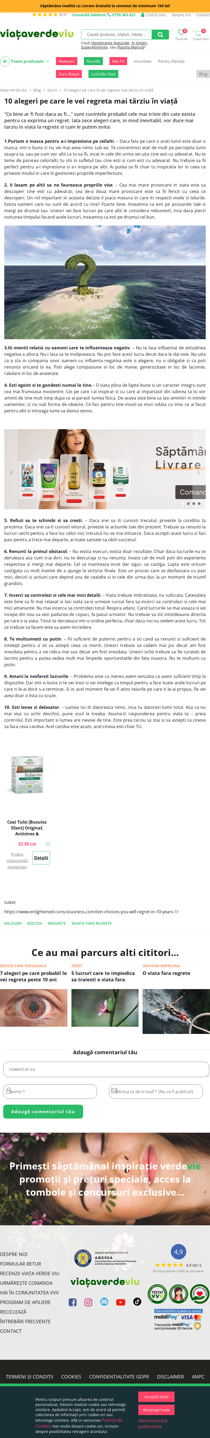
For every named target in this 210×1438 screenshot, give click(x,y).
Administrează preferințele (152, 1423)
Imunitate (142, 61)
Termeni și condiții (29, 1379)
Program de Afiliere (25, 1304)
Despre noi (181, 14)
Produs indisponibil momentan (17, 861)
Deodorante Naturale (110, 42)
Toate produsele (24, 61)
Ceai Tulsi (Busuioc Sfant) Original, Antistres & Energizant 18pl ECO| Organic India (27, 833)
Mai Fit (118, 61)
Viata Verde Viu (13, 90)
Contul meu (153, 14)
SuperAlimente (94, 47)
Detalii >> (41, 859)
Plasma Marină (130, 47)
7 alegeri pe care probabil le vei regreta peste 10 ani (33, 976)
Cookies (71, 1379)
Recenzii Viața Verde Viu (29, 1275)
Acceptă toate (156, 1396)
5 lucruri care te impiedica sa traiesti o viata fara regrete (103, 977)
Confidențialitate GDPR (119, 1379)
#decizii (34, 923)
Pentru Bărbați (171, 61)
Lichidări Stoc (103, 74)
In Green (139, 42)
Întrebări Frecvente (25, 1323)
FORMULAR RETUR (20, 1266)
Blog (203, 74)
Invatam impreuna (161, 965)
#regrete (57, 923)
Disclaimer (170, 1379)
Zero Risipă (69, 74)
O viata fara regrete (166, 973)
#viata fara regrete (92, 923)
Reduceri (67, 61)
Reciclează (13, 1314)
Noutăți (93, 61)
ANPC (198, 1379)
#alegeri (13, 923)
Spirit (77, 965)
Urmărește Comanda (26, 1285)
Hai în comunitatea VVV (29, 1294)
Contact (203, 14)
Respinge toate (156, 1409)
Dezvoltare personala (23, 965)
